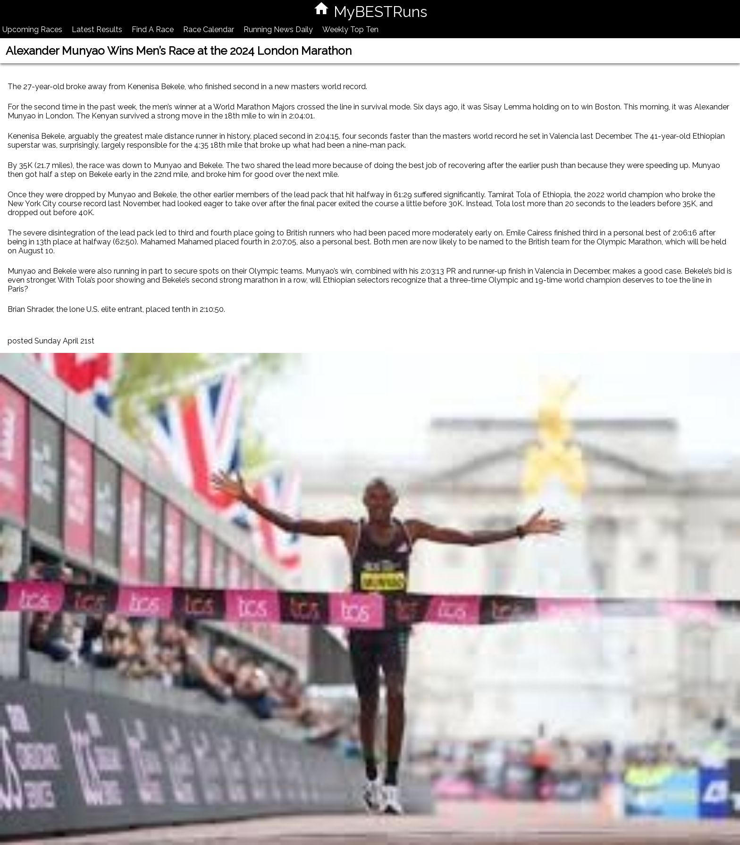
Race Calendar (208, 29)
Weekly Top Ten (350, 29)
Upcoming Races (32, 29)
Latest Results (97, 29)
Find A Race (153, 29)
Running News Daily (278, 29)
